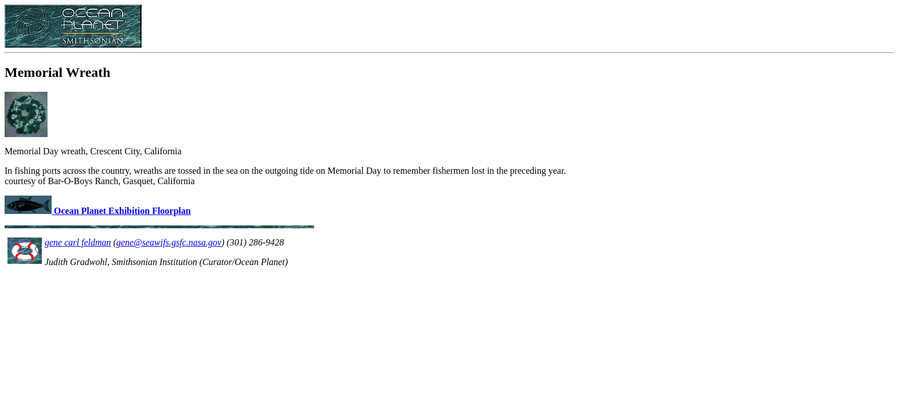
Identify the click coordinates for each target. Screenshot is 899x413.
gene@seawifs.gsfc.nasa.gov (168, 242)
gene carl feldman (78, 242)
